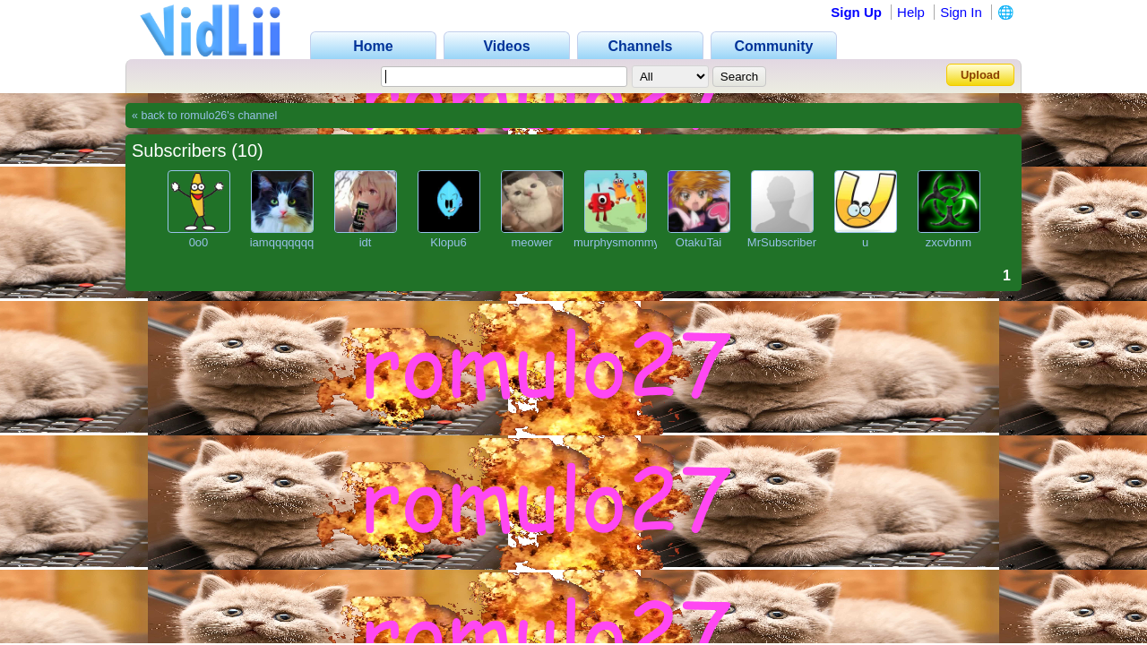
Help (911, 12)
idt (365, 242)
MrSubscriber (781, 242)
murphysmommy (617, 242)
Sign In (961, 12)
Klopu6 (448, 242)
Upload (980, 75)
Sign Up (856, 12)
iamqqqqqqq (282, 242)
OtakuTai (698, 242)
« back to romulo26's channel (204, 115)
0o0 (199, 242)
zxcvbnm (948, 242)
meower (531, 242)
